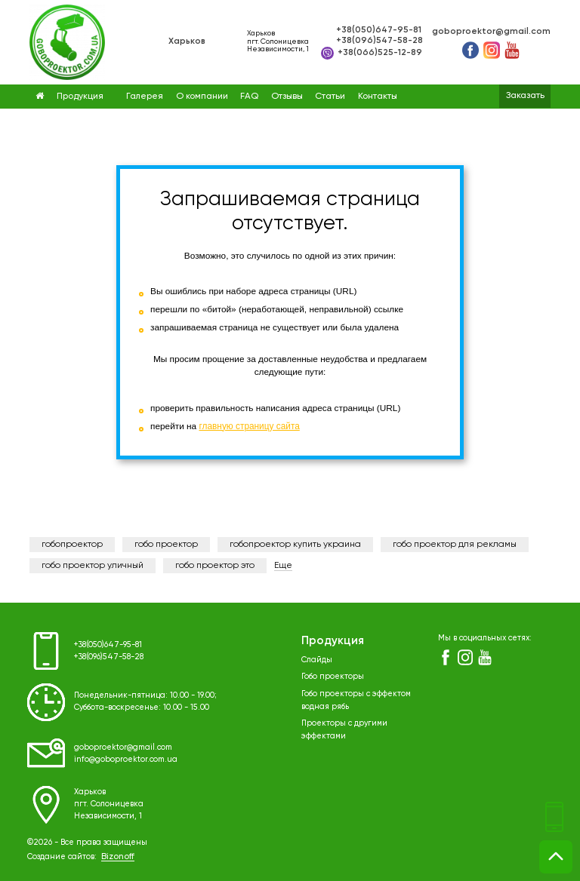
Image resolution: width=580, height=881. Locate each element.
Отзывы (287, 96)
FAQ (249, 96)
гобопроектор (72, 544)
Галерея (144, 96)
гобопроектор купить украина (295, 544)
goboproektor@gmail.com (491, 31)
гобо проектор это (215, 565)
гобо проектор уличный (92, 565)
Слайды (316, 659)
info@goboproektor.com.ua (125, 759)
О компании (202, 96)
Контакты (377, 96)
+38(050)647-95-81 (378, 30)
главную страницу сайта (249, 426)
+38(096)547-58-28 (379, 40)
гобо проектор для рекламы (455, 544)
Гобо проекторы (332, 675)
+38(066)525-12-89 (371, 53)
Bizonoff (117, 856)
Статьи (330, 96)
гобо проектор (166, 544)
